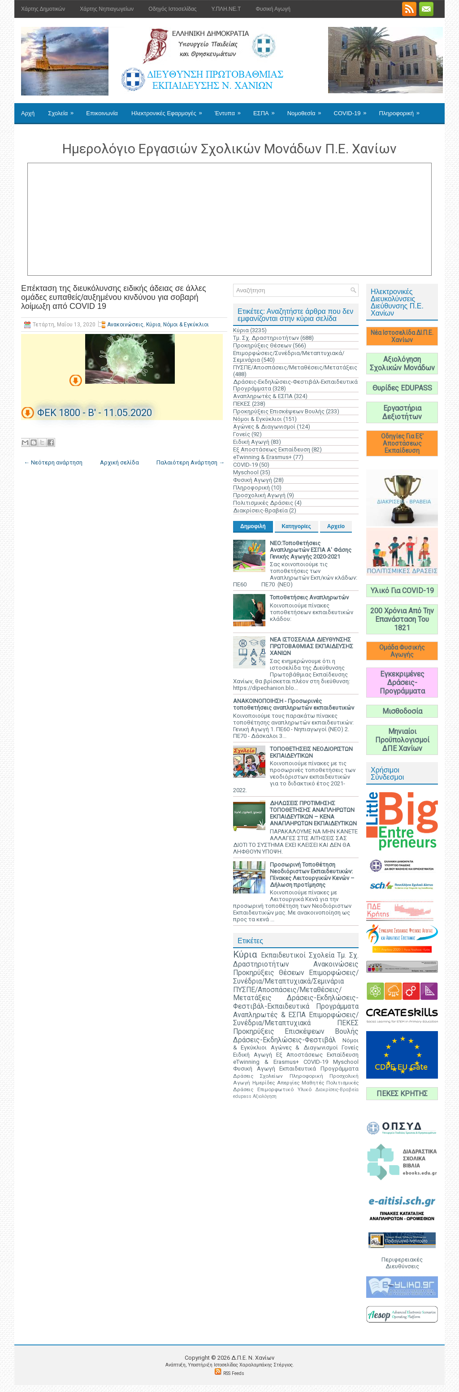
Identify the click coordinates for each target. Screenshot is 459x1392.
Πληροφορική (402, 110)
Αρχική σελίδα (119, 462)
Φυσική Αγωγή (272, 9)
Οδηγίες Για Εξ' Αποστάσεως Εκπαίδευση (402, 443)
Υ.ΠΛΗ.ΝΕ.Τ (226, 9)
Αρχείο (336, 526)
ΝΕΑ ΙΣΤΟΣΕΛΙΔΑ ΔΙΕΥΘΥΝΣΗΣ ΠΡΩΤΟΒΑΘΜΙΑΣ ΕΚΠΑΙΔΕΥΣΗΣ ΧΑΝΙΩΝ (311, 646)
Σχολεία (63, 110)
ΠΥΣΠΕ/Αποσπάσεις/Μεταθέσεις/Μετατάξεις (295, 367)
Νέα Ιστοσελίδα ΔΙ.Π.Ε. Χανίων (402, 336)
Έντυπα (231, 110)
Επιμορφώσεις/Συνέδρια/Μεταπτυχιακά (296, 1019)
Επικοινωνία (102, 113)
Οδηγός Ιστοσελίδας (172, 9)
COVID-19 (353, 110)
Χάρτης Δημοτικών (43, 9)
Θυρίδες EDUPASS (402, 388)
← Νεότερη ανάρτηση (53, 462)
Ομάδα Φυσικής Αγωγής (402, 651)
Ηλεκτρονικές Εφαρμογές (169, 110)
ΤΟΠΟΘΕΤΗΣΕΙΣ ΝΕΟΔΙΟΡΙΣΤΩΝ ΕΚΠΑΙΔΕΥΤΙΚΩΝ (311, 752)
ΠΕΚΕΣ (242, 403)
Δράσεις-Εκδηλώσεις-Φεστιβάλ (284, 1040)
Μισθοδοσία (402, 711)
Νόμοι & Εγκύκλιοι (186, 324)
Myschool (246, 472)
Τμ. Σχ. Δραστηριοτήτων (266, 337)
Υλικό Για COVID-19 (402, 590)
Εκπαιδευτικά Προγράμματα (319, 1068)
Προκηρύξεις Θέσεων (262, 345)
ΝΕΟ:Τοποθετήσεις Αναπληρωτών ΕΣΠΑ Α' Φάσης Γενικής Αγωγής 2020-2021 (310, 550)
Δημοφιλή (253, 526)
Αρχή (28, 113)
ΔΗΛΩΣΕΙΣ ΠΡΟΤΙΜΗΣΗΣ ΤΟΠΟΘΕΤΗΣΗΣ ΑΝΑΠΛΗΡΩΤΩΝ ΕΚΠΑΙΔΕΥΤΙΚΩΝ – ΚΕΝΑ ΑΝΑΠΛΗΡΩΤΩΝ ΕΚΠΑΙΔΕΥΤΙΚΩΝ (313, 813)
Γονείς (241, 434)
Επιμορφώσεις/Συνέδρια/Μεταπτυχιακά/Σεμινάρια (296, 977)
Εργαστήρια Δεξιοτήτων (402, 412)
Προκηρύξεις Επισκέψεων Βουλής (279, 411)
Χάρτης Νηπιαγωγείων (107, 9)
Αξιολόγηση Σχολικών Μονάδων (402, 363)
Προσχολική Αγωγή (259, 495)
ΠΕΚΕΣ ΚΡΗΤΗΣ (402, 1093)
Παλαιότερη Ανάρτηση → (190, 462)
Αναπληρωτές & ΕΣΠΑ (263, 396)
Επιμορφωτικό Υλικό (284, 1089)
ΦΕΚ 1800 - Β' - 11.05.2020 (94, 412)
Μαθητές (313, 1083)
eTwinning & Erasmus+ (262, 457)
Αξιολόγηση (265, 1096)
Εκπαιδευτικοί (283, 955)
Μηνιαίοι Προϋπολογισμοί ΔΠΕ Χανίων (402, 740)
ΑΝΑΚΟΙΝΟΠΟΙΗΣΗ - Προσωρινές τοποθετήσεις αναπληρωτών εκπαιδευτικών (293, 704)
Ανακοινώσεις (125, 324)
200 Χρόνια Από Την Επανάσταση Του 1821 (402, 619)
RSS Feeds (233, 1373)
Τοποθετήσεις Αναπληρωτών (309, 597)
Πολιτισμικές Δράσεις (263, 502)
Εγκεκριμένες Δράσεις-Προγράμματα (402, 682)
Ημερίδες (263, 1083)
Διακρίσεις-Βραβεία (260, 510)
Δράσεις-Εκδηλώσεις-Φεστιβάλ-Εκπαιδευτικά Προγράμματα (296, 1002)
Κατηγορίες (296, 526)
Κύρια (153, 324)
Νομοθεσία (307, 110)
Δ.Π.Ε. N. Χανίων (252, 1357)
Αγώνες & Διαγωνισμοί (264, 426)
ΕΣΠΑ (267, 110)
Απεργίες (288, 1083)
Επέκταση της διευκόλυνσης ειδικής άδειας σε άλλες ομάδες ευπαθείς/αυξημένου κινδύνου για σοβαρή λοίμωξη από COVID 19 (113, 297)
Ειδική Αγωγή (251, 441)
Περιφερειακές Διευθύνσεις (402, 1263)
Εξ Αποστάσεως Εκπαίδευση (271, 449)
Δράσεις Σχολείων (258, 1076)
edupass (242, 1096)
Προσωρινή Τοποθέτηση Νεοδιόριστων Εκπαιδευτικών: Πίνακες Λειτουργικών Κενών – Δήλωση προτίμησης (312, 874)
